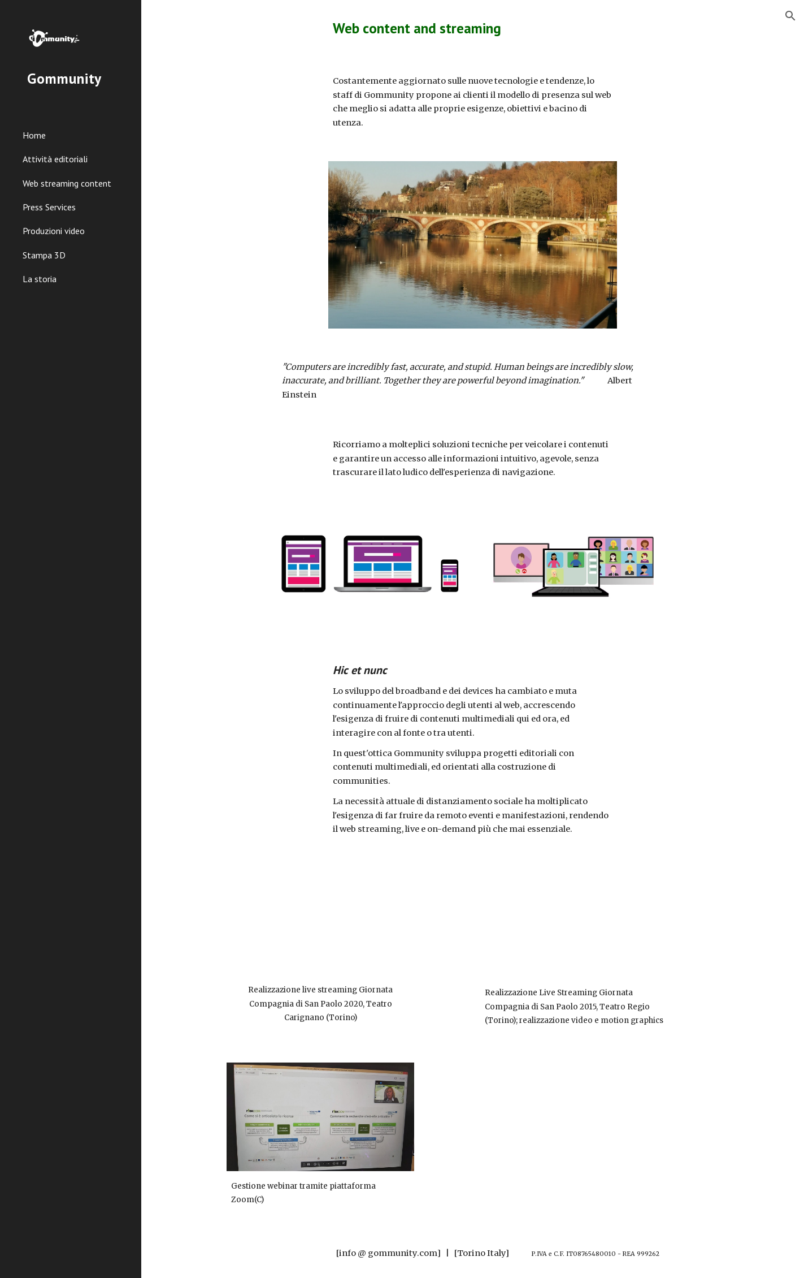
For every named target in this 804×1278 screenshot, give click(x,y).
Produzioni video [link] (54, 230)
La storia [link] (40, 278)
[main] (473, 28)
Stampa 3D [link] (44, 255)
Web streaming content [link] (67, 183)
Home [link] (34, 135)
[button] (790, 15)
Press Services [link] (49, 207)
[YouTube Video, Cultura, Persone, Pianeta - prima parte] (320, 921)
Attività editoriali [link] (55, 159)
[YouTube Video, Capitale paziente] (574, 923)
